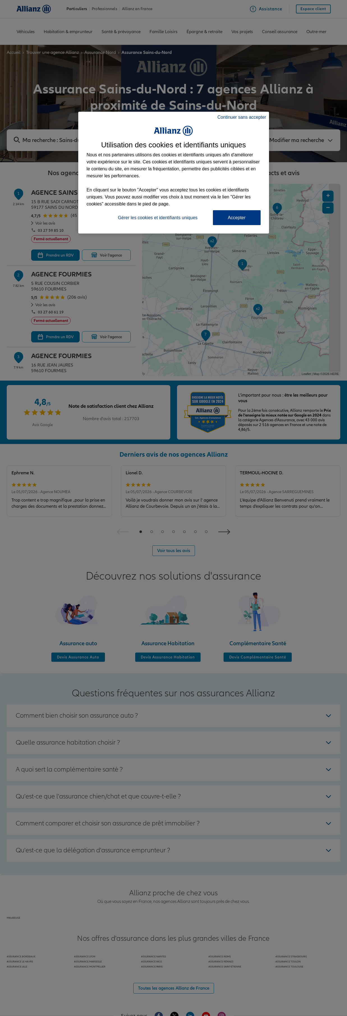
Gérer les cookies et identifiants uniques (157, 217)
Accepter (236, 217)
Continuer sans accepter (241, 117)
